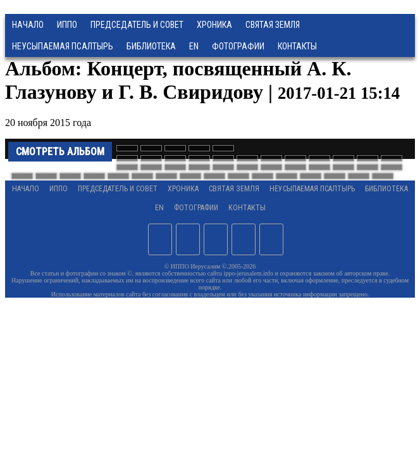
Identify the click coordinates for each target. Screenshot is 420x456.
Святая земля (272, 25)
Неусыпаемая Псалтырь (62, 46)
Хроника (214, 25)
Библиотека (151, 46)
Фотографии (196, 207)
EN (194, 46)
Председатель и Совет (136, 25)
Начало (28, 25)
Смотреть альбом (60, 152)
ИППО (67, 25)
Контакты (247, 207)
